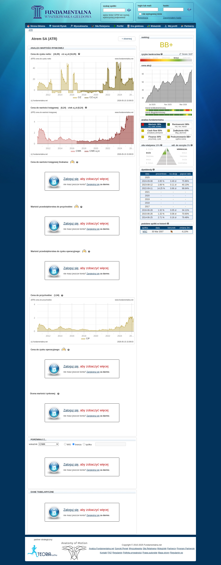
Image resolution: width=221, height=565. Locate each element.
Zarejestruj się (93, 184)
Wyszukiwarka (135, 548)
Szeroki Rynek (121, 548)
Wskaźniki (161, 548)
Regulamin (117, 553)
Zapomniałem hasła (172, 18)
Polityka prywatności (132, 553)
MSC (145, 231)
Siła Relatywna (149, 548)
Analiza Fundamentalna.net (101, 548)
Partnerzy (171, 548)
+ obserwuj (127, 39)
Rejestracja (143, 18)
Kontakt (103, 553)
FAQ (110, 553)
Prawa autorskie (149, 553)
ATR (31, 30)
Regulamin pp (176, 553)
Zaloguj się (70, 179)
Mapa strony (163, 553)
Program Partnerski (186, 548)
